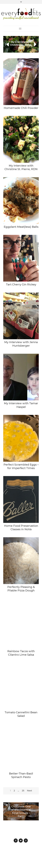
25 (23, 790)
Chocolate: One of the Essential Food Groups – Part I (21, 811)
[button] (8, 44)
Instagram (26, 840)
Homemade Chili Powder (21, 108)
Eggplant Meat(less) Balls (21, 226)
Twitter (21, 840)
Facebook (16, 840)
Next (29, 790)
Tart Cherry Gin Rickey (21, 284)
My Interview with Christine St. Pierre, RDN (21, 45)
